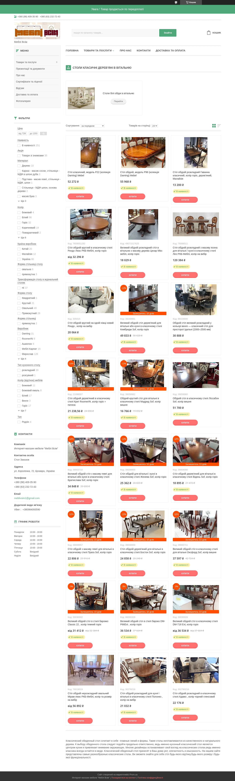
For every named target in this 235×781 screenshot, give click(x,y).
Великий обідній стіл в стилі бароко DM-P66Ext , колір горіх (142, 623)
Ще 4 (23, 358)
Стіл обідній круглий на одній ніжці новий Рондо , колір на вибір (91, 325)
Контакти (143, 50)
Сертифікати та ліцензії (29, 81)
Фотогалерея (23, 101)
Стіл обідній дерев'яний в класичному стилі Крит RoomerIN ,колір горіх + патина (89, 401)
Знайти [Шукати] (168, 32)
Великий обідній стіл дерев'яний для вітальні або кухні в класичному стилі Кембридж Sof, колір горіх (141, 326)
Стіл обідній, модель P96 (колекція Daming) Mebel (139, 174)
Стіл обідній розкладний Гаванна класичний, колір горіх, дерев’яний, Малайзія (192, 175)
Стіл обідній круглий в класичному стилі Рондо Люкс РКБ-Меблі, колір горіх (90, 249)
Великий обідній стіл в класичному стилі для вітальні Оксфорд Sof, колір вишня (195, 551)
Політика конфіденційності (150, 778)
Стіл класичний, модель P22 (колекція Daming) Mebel (89, 174)
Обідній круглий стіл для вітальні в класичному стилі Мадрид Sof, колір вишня (140, 401)
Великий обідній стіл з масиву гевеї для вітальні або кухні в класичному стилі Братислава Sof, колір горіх (90, 477)
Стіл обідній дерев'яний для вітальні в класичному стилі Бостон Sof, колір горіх (143, 551)
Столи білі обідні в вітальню (118, 93)
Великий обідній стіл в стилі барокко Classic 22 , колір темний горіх (88, 623)
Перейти (118, 101)
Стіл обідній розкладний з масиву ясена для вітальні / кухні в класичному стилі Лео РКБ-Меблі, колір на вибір (195, 251)
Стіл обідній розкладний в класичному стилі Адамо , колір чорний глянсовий (194, 695)
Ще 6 (23, 237)
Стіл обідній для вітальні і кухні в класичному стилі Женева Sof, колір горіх (143, 475)
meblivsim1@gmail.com (27, 498)
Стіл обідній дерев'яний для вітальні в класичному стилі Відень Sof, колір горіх (195, 475)
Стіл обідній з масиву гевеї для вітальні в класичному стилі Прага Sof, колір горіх (91, 551)
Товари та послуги (26, 62)
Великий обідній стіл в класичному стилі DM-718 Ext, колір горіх (195, 623)
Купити (80, 197)
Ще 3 (23, 201)
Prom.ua (133, 774)
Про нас (20, 75)
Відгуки (20, 88)
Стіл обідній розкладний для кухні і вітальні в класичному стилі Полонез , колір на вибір (141, 696)
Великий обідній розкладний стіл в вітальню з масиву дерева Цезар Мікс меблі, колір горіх (141, 251)
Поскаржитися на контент (123, 778)
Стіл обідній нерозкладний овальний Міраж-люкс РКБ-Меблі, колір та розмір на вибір (89, 696)
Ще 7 (23, 410)
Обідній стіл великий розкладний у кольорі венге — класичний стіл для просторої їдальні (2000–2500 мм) (193, 326)
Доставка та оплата (27, 94)
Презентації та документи (30, 68)
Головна (72, 50)
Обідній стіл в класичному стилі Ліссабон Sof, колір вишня (196, 400)
